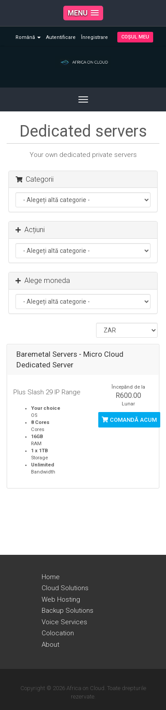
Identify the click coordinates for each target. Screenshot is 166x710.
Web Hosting (61, 599)
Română (28, 37)
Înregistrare (94, 37)
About (50, 645)
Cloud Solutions (65, 588)
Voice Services (64, 622)
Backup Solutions (67, 611)
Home (51, 577)
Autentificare (61, 37)
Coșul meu (135, 37)
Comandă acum (129, 419)
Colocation (58, 633)
